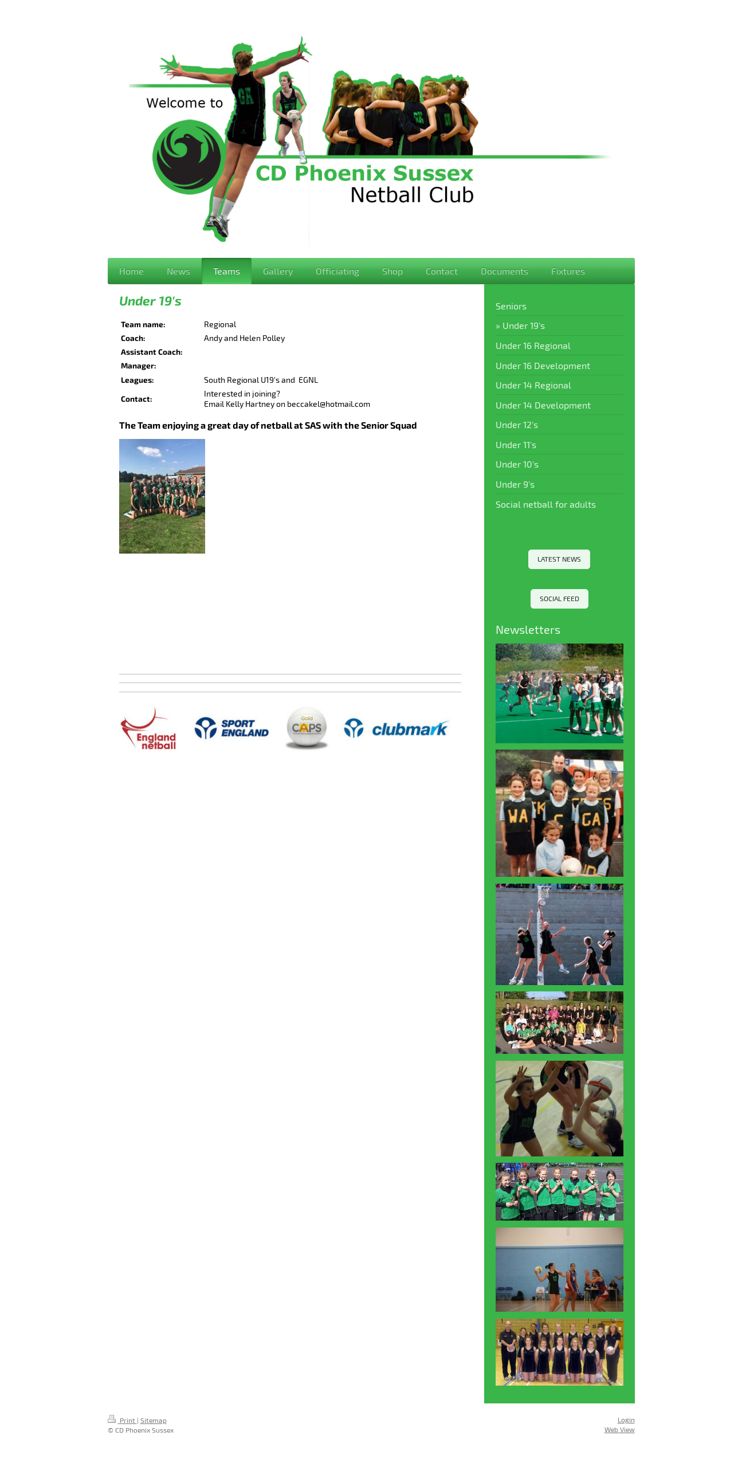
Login (626, 1419)
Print (122, 1420)
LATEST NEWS (559, 559)
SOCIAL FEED (559, 598)
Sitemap (153, 1420)
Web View (619, 1429)
